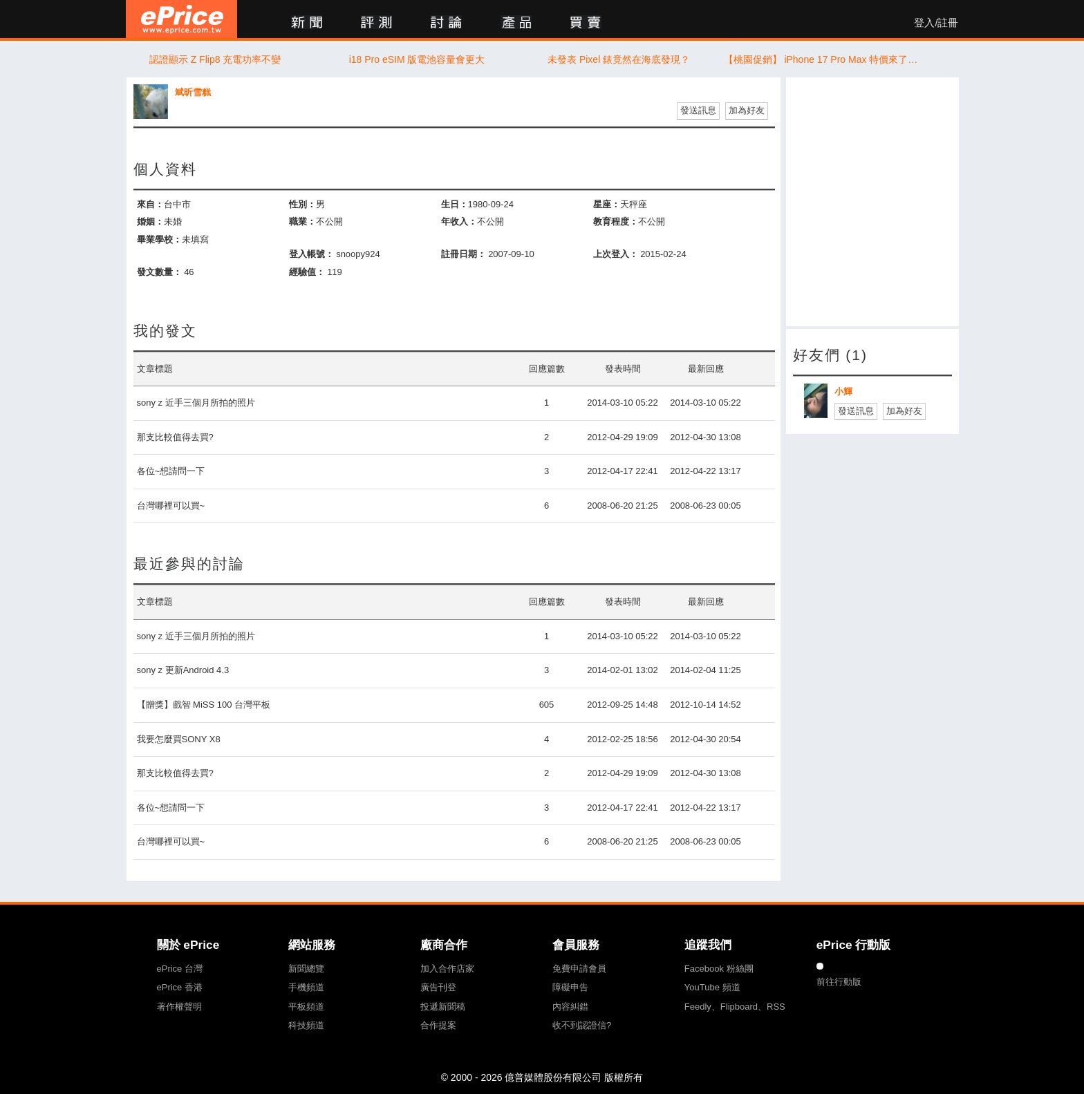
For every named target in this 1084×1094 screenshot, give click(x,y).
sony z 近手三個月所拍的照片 (196, 402)
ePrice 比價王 (181, 19)
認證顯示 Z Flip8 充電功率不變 (215, 59)
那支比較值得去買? (175, 437)
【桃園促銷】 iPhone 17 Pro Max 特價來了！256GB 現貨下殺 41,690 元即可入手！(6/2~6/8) (821, 59)
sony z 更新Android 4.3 (183, 670)
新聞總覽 (306, 968)
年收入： (459, 221)
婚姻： (150, 221)
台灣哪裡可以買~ (171, 505)
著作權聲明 (179, 1006)
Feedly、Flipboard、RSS (734, 1006)
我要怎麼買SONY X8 (179, 739)
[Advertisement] (872, 201)
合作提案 (438, 1025)
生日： (454, 204)
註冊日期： (463, 254)
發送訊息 (698, 110)
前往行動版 (838, 982)
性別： (302, 204)
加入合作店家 (447, 968)
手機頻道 (306, 987)
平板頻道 (306, 1006)
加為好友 (747, 110)
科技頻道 (306, 1025)
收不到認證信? (581, 1025)
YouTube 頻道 (712, 987)
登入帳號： (311, 254)
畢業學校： (159, 239)
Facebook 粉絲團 (719, 968)
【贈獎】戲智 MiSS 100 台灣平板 (204, 704)
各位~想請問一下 (171, 471)
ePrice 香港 (180, 987)
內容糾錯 (570, 1006)
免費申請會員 (579, 968)
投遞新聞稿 (442, 1006)
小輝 (843, 391)
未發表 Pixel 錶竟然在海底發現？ (619, 59)
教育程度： (615, 221)
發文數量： (159, 272)
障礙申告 (570, 987)
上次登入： (615, 254)
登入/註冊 (936, 22)
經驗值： (307, 272)
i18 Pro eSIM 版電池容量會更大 (417, 59)
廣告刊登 (438, 987)
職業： (302, 221)
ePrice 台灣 (180, 968)
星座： (606, 204)
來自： (150, 204)
